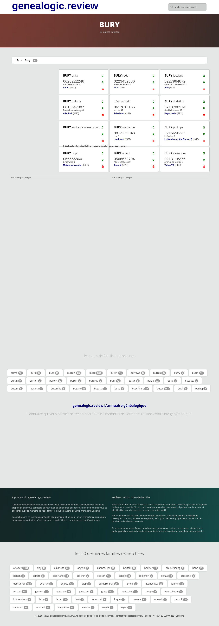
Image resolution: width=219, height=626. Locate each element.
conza (167, 576)
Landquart (119, 139)
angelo (83, 568)
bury (115, 380)
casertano (61, 576)
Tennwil (117, 165)
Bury (27, 60)
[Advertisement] (32, 120)
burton (55, 380)
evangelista (154, 583)
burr (54, 373)
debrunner (22, 583)
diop (86, 583)
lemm (62, 599)
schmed (43, 607)
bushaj (201, 388)
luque (119, 599)
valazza (88, 607)
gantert (42, 591)
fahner (177, 583)
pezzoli (181, 599)
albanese (62, 568)
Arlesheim (119, 113)
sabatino (20, 607)
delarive (46, 583)
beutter (151, 568)
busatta (100, 388)
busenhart (140, 388)
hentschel (130, 591)
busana (36, 388)
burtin (16, 380)
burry (179, 373)
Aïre (116, 87)
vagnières (66, 607)
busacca (191, 380)
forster (20, 591)
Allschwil (67, 113)
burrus (159, 373)
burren (74, 373)
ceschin (83, 576)
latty (43, 599)
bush (183, 388)
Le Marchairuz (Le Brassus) (178, 139)
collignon (146, 576)
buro (36, 373)
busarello (58, 388)
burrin (117, 373)
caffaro (39, 576)
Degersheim (170, 113)
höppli (151, 591)
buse (119, 388)
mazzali (160, 599)
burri (95, 373)
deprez (67, 583)
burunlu (95, 380)
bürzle (153, 380)
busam (17, 388)
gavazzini (86, 591)
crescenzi (188, 576)
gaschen (64, 591)
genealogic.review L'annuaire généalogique (109, 405)
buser (163, 388)
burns (17, 373)
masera (139, 599)
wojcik (107, 607)
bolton (19, 576)
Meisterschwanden (72, 165)
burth (198, 373)
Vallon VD (169, 165)
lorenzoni (99, 599)
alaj (41, 568)
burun (75, 380)
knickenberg (22, 599)
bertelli (129, 568)
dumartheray (109, 583)
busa (172, 380)
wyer (126, 607)
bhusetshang (175, 568)
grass (107, 591)
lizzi (80, 599)
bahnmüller (106, 568)
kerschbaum (174, 591)
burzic (133, 380)
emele (132, 583)
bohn (198, 568)
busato (79, 388)
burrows (138, 373)
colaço (125, 576)
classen (104, 576)
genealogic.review (55, 5)
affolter (21, 568)
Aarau (66, 87)
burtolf (36, 380)
